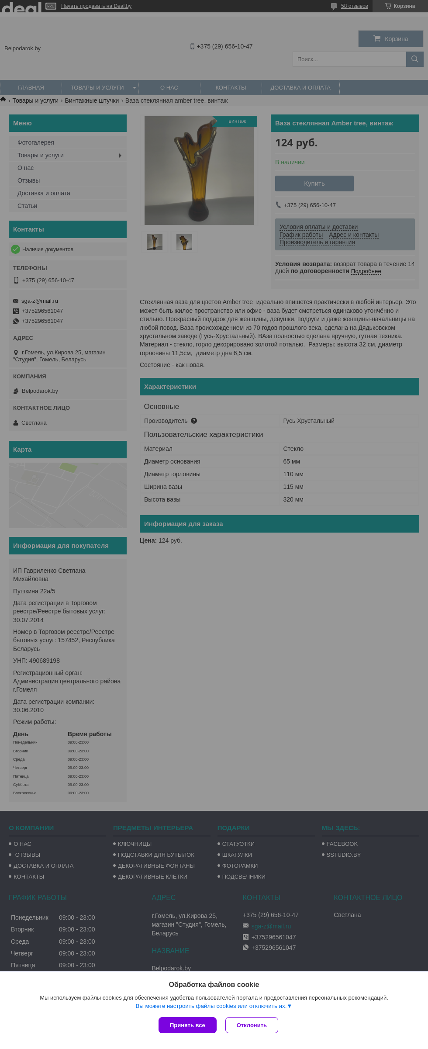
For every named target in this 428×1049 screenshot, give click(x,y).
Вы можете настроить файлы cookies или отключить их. (210, 1006)
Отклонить (252, 1025)
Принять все (187, 1025)
